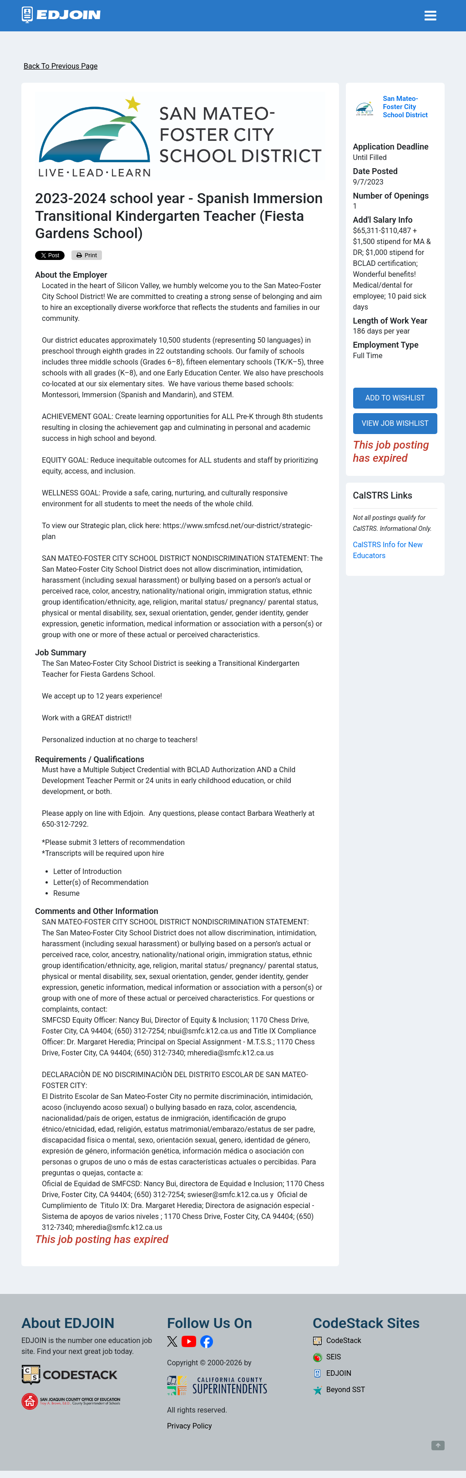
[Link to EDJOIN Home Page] (61, 16)
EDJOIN (332, 1373)
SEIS (327, 1357)
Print (86, 255)
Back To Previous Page (60, 66)
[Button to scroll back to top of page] (438, 1446)
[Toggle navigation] (430, 15)
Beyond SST (339, 1389)
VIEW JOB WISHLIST (395, 423)
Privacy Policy (189, 1426)
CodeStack (337, 1340)
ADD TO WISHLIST (395, 398)
